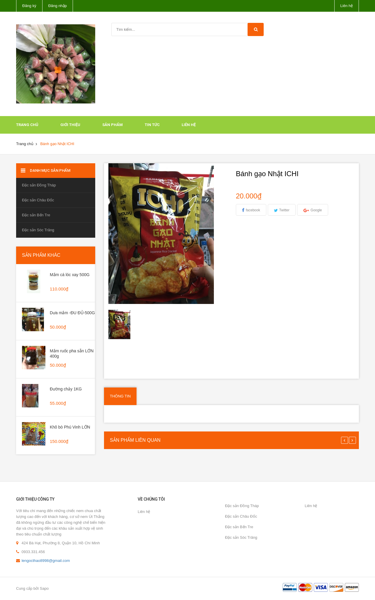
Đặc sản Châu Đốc (38, 200)
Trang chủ (27, 125)
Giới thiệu (70, 125)
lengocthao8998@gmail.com (46, 560)
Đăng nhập (57, 6)
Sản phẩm (112, 125)
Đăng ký (29, 6)
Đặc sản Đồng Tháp (39, 185)
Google (316, 210)
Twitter (284, 210)
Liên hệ (346, 6)
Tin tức (152, 125)
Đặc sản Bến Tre (36, 215)
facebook (253, 210)
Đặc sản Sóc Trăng (38, 230)
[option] (123, 324)
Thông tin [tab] (120, 396)
